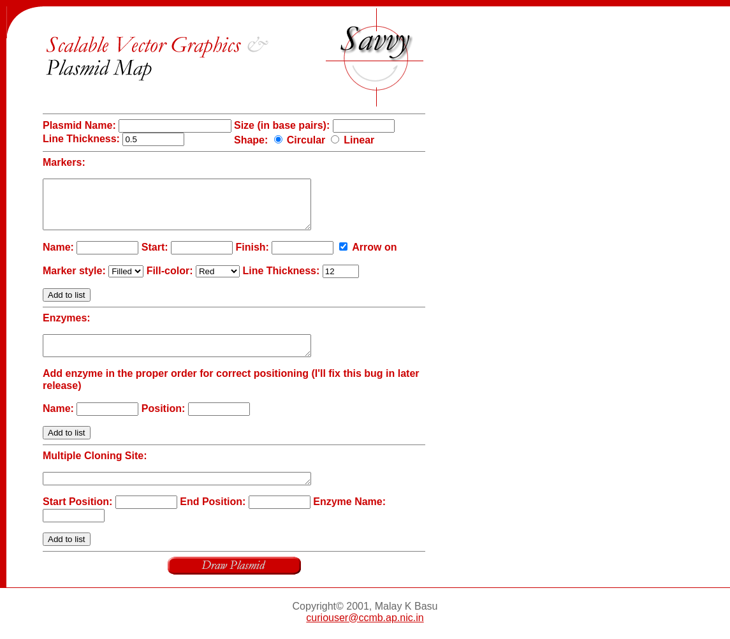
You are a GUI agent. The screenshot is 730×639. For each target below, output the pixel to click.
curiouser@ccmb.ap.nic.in (364, 633)
